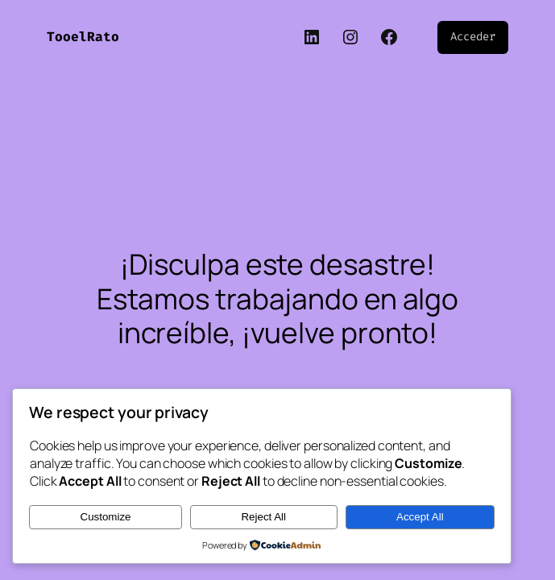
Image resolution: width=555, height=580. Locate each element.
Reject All (263, 517)
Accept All (420, 517)
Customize (106, 517)
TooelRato (83, 36)
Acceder (472, 36)
